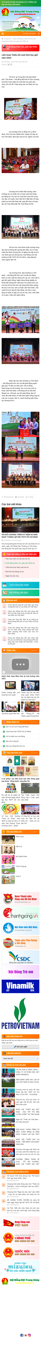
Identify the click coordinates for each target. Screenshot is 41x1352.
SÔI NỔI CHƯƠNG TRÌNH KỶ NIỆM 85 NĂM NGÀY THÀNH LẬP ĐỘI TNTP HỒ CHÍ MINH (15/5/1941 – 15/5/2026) (20, 535)
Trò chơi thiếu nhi (14, 832)
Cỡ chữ (4, 64)
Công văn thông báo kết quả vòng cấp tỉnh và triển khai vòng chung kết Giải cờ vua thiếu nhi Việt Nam (23, 613)
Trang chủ (6, 39)
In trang (30, 497)
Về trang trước (8, 497)
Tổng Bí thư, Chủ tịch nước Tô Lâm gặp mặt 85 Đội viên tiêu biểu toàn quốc (27, 1102)
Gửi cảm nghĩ (20, 1047)
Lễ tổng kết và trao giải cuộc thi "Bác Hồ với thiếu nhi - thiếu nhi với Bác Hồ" (30, 819)
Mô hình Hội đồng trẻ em (15, 572)
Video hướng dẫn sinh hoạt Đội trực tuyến (11, 694)
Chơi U (18, 876)
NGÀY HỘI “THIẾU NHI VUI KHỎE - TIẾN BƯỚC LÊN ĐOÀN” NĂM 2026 (27, 1141)
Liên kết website (14, 1053)
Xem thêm (34, 600)
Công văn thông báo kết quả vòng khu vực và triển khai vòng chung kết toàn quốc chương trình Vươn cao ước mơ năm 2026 (23, 631)
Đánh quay (20, 837)
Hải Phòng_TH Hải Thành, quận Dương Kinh (30, 715)
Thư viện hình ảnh (14, 753)
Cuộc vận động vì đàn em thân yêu (24, 39)
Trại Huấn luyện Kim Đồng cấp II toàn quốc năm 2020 (30, 797)
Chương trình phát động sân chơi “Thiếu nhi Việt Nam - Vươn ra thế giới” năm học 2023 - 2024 (23, 1185)
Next (38, 521)
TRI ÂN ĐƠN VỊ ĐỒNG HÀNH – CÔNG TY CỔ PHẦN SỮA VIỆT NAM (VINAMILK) (27, 1072)
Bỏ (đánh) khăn (21, 856)
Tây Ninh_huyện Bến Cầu (10, 714)
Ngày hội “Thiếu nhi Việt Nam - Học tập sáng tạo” (27, 1120)
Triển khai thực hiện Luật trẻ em (17, 567)
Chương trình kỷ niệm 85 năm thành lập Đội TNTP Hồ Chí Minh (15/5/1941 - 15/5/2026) (27, 1092)
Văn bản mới (11, 600)
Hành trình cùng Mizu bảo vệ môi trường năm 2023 (20, 677)
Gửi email (20, 497)
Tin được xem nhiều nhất (17, 1172)
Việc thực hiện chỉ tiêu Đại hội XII (18, 559)
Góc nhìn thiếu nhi (14, 1036)
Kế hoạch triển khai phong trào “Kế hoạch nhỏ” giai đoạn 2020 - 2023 (23, 1177)
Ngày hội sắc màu (12, 576)
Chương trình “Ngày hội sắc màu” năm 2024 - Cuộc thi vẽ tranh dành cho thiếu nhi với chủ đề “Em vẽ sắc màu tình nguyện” (23, 1193)
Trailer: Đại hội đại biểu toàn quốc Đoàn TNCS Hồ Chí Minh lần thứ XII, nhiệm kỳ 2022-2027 (30, 696)
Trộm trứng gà (21, 866)
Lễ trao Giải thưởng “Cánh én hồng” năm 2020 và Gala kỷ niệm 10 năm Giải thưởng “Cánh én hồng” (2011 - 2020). (11, 821)
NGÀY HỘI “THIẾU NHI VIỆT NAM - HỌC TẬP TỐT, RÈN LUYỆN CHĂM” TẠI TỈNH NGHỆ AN (27, 1112)
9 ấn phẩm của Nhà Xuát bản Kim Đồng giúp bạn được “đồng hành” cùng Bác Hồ (20, 780)
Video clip (11, 650)
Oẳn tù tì (19, 846)
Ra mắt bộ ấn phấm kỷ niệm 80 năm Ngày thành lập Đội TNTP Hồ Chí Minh (11, 798)
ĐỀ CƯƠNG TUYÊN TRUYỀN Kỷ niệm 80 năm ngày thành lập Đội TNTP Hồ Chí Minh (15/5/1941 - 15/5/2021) (23, 1201)
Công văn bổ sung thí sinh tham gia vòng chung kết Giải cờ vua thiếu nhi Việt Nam (23, 606)
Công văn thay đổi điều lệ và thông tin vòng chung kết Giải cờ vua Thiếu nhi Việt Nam (23, 621)
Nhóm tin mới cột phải (16, 1065)
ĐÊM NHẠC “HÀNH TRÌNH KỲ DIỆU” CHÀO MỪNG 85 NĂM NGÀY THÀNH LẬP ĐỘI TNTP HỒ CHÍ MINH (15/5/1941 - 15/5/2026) (27, 1131)
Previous (3, 521)
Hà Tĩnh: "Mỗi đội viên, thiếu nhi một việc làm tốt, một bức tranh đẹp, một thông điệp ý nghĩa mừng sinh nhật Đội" (23, 1209)
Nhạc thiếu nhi (13, 722)
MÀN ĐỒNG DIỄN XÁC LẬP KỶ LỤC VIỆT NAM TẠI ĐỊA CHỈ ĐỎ (27, 1081)
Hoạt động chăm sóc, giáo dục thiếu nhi (15, 41)
